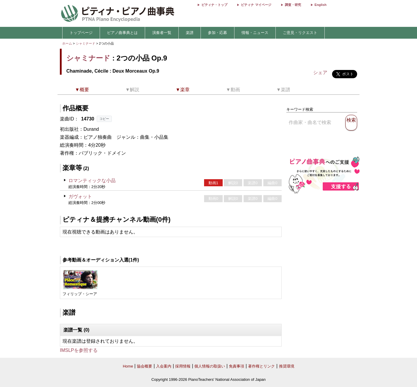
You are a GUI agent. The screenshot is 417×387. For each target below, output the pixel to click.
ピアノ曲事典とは (122, 32)
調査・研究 (293, 4)
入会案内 (163, 366)
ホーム (67, 43)
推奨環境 (286, 366)
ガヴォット (80, 196)
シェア (320, 72)
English (320, 4)
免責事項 (236, 366)
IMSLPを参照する (79, 350)
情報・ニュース (255, 32)
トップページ (81, 32)
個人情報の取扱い (209, 366)
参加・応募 (217, 32)
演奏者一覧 (161, 32)
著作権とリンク (261, 366)
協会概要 (144, 366)
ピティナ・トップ (214, 4)
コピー (104, 118)
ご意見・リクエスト (300, 32)
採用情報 (183, 366)
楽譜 (189, 32)
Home (128, 366)
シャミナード (85, 43)
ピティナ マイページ (256, 4)
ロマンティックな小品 (92, 180)
